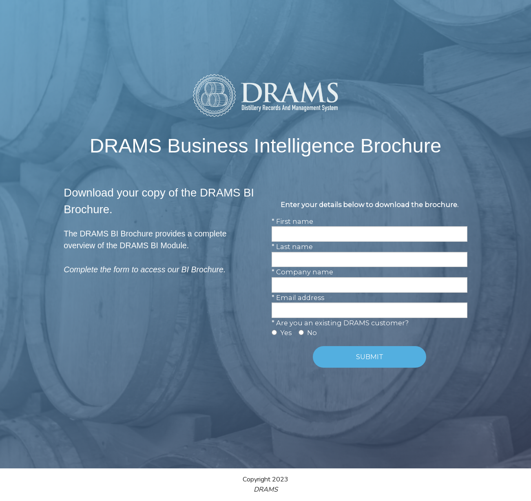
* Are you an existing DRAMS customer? (340, 323)
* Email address (298, 298)
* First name (292, 221)
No (312, 333)
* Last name (292, 247)
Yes (286, 333)
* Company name (302, 272)
